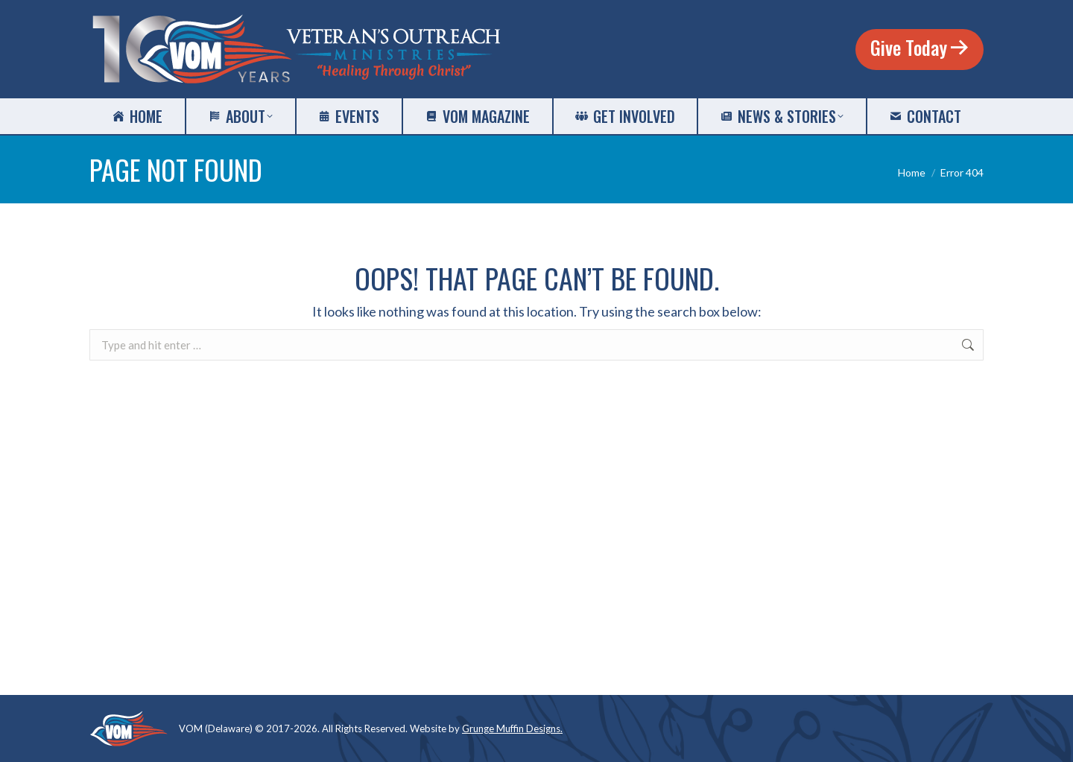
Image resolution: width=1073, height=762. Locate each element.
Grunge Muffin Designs (511, 728)
